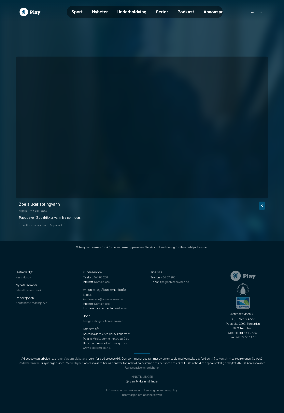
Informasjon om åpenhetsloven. (142, 395)
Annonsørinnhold (220, 11)
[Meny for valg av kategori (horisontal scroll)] (145, 12)
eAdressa (121, 308)
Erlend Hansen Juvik (28, 290)
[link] (30, 12)
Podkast (186, 11)
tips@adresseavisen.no (174, 282)
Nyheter (100, 11)
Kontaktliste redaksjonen (31, 303)
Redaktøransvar (29, 363)
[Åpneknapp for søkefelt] (261, 12)
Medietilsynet (74, 363)
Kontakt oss (102, 282)
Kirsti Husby (23, 277)
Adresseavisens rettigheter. (142, 367)
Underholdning (131, 11)
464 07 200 (101, 277)
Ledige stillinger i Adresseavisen (103, 321)
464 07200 (251, 333)
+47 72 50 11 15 (245, 337)
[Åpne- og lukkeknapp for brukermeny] (252, 12)
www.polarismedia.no (96, 348)
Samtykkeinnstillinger (142, 381)
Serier (162, 11)
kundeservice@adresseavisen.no (103, 299)
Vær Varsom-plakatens (72, 358)
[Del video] (262, 206)
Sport (77, 11)
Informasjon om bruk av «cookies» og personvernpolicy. (142, 390)
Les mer (202, 247)
